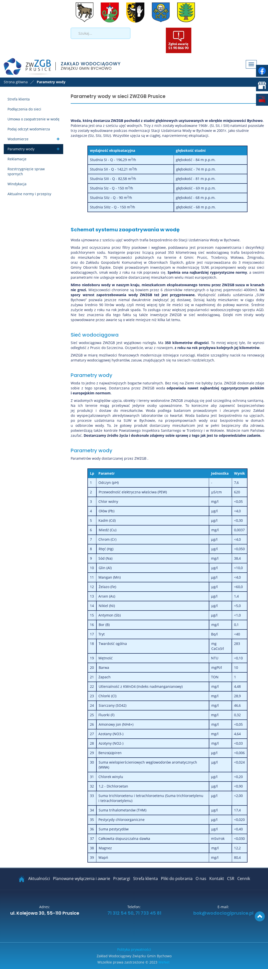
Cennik (243, 878)
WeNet (164, 962)
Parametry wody (20, 149)
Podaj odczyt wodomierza (28, 129)
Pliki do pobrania (177, 878)
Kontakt (216, 878)
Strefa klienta (18, 99)
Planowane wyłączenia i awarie (81, 878)
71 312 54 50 (120, 913)
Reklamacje (16, 159)
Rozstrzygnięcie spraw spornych (26, 171)
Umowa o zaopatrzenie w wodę (33, 119)
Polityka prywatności (134, 949)
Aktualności (39, 878)
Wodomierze (17, 139)
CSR (230, 878)
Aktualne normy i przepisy (29, 193)
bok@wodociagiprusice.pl (223, 913)
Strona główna (16, 82)
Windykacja (16, 183)
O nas (201, 878)
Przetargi (121, 878)
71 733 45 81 (148, 913)
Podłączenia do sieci (24, 109)
